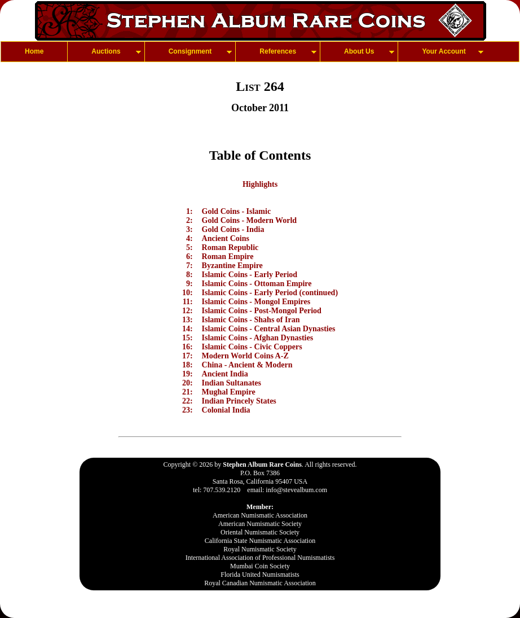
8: (189, 274)
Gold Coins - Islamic (236, 211)
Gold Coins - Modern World (249, 220)
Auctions (105, 51)
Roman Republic (230, 247)
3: (189, 229)
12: (187, 310)
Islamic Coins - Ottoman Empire (257, 283)
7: (189, 265)
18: (187, 365)
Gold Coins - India (233, 229)
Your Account (443, 51)
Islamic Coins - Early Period (250, 274)
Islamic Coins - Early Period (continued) (270, 292)
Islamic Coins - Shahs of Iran (251, 319)
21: (187, 392)
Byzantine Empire (232, 265)
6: (189, 256)
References (277, 51)
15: (187, 338)
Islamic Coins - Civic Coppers (252, 347)
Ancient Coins (225, 238)
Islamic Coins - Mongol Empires (256, 301)
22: (187, 401)
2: (189, 220)
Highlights (260, 184)
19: (187, 374)
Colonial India (226, 410)
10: (187, 292)
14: (187, 329)
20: (187, 383)
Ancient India (225, 374)
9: (189, 283)
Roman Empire (228, 256)
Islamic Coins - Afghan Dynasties (258, 338)
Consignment (190, 51)
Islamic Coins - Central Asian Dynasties (269, 329)
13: (187, 319)
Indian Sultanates (231, 383)
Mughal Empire (228, 392)
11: (188, 301)
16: (187, 347)
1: (189, 211)
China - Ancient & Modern (247, 365)
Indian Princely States (239, 401)
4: (189, 238)
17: (187, 356)
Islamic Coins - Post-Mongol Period (261, 310)
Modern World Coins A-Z (245, 356)
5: (189, 247)
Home (34, 51)
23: (187, 410)
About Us (359, 51)
